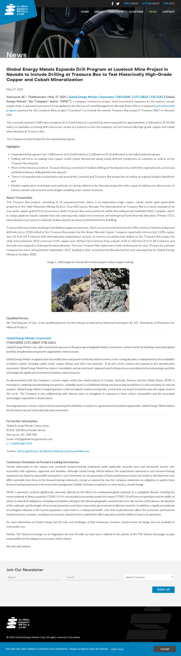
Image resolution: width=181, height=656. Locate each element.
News (153, 12)
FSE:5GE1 (157, 97)
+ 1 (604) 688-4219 (20, 443)
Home (85, 12)
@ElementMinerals (78, 451)
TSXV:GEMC (123, 97)
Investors (136, 12)
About (98, 12)
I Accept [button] (164, 649)
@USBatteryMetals (51, 451)
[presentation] (123, 590)
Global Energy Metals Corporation (91, 97)
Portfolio (116, 12)
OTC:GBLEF (141, 97)
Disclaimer (74, 637)
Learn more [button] (117, 649)
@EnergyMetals (27, 451)
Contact (168, 12)
